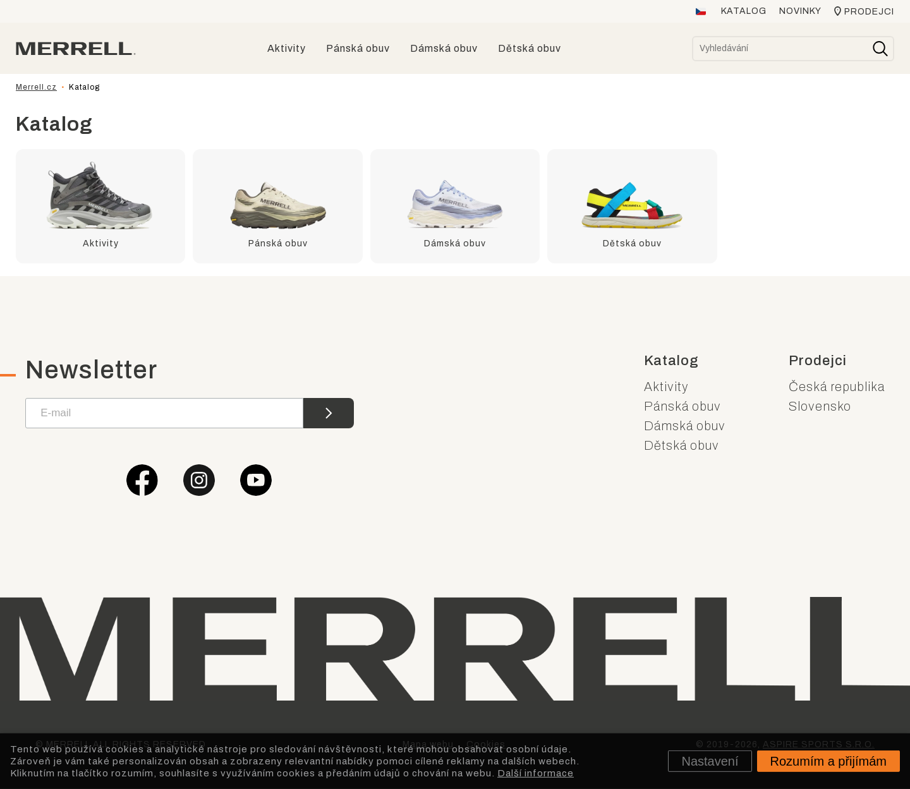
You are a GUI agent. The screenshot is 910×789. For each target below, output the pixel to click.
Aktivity (666, 387)
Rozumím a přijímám (828, 761)
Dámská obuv (684, 426)
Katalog (744, 11)
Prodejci (869, 11)
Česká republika (837, 387)
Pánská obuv (682, 406)
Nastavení (709, 761)
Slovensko (820, 406)
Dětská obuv (681, 445)
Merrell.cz (36, 87)
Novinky (800, 11)
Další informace (535, 773)
